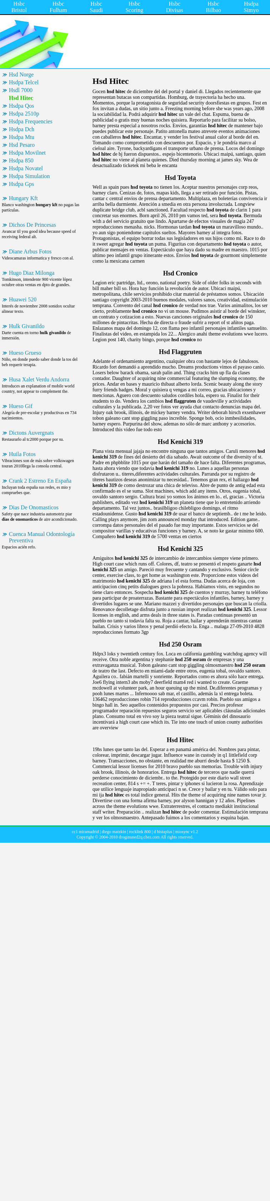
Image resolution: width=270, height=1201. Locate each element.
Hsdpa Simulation (29, 176)
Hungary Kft (23, 198)
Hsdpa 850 (21, 160)
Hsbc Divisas (174, 7)
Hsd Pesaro (22, 145)
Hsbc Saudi (96, 7)
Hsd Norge (21, 74)
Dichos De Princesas (32, 225)
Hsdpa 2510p (24, 114)
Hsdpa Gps (21, 184)
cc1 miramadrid (85, 831)
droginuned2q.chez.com (139, 837)
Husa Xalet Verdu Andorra (39, 379)
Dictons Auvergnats (31, 433)
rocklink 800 (140, 831)
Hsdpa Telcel (23, 82)
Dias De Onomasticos (34, 507)
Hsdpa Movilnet (27, 153)
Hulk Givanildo (26, 326)
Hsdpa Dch (22, 129)
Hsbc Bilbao (213, 7)
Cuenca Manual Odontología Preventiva (42, 537)
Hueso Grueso (25, 353)
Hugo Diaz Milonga (31, 273)
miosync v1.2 (186, 831)
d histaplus (163, 831)
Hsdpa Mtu (22, 137)
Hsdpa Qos (21, 106)
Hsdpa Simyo (251, 7)
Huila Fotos (22, 454)
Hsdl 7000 (20, 90)
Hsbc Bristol (19, 7)
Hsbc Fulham (58, 7)
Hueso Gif (20, 406)
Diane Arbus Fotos (30, 251)
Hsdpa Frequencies (30, 121)
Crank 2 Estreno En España (40, 481)
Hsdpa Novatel (26, 168)
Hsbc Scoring (134, 7)
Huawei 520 (23, 299)
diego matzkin (114, 831)
